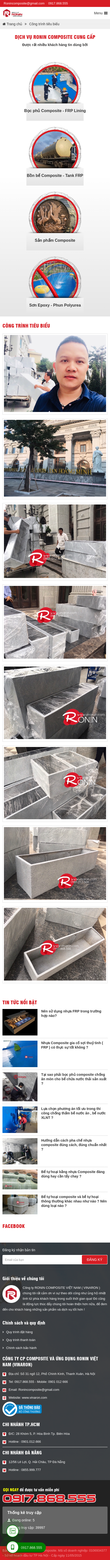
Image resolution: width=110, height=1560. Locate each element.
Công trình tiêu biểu (44, 24)
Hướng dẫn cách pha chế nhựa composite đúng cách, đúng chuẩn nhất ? (74, 1144)
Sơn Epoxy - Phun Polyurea (55, 305)
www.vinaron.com (34, 1397)
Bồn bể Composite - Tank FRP (55, 175)
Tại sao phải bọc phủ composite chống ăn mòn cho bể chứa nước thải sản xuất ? (73, 1079)
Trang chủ (12, 24)
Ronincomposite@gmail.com (24, 3)
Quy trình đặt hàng (19, 1332)
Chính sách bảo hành (21, 1348)
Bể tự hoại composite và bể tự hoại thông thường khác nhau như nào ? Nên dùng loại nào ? (74, 1201)
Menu (98, 13)
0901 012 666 (58, 1382)
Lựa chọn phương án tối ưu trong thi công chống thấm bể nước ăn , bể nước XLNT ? (73, 1113)
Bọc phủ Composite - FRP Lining (55, 111)
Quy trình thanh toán (21, 1340)
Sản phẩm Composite (55, 240)
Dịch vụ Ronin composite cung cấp (55, 36)
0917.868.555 (58, 3)
